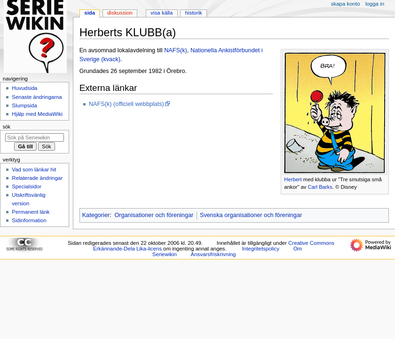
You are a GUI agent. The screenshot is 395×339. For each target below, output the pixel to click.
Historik (193, 13)
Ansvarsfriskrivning (213, 254)
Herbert (292, 179)
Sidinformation (29, 220)
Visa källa (161, 13)
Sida (89, 13)
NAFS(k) (175, 50)
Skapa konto (345, 4)
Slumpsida (24, 105)
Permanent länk (30, 212)
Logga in (374, 4)
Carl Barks (320, 187)
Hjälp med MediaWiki (37, 114)
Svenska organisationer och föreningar (251, 215)
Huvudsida (24, 88)
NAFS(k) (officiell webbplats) (126, 104)
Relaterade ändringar (37, 178)
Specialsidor (26, 186)
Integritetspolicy (260, 248)
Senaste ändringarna (37, 97)
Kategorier (96, 215)
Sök (6, 126)
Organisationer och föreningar (153, 215)
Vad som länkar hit (34, 169)
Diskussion (119, 13)
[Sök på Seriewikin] (34, 137)
